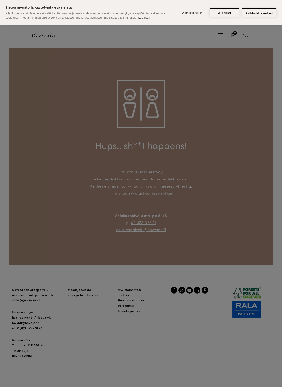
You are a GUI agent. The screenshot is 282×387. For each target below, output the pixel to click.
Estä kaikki (224, 12)
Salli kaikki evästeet (259, 13)
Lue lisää (144, 17)
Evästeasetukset (192, 12)
